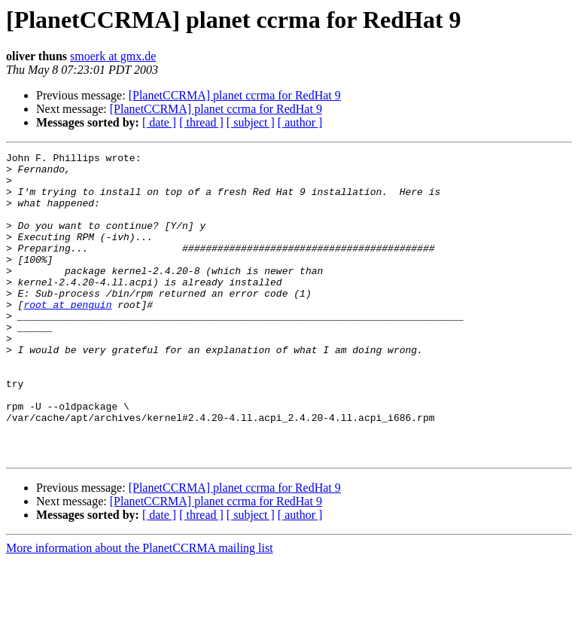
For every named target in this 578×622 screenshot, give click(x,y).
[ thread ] (201, 122)
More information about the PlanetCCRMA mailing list (139, 608)
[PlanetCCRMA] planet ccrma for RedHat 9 (235, 95)
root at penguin (67, 336)
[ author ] (300, 122)
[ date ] (159, 122)
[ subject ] (251, 122)
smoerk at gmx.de (113, 56)
